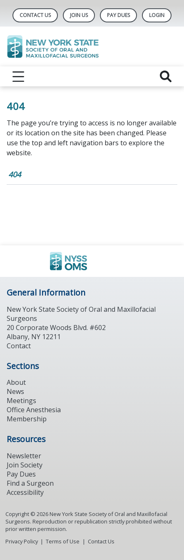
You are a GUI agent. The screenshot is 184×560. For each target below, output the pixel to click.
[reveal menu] (18, 76)
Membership (27, 418)
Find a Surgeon (30, 483)
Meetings (21, 400)
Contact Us (35, 15)
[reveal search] (165, 76)
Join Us (79, 15)
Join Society (24, 465)
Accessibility (25, 492)
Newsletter (24, 455)
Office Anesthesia (34, 409)
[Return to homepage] (92, 46)
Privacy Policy (21, 541)
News (15, 391)
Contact (19, 345)
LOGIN (156, 15)
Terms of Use (63, 541)
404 (14, 174)
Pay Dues (118, 15)
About (16, 382)
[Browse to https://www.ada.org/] (92, 261)
